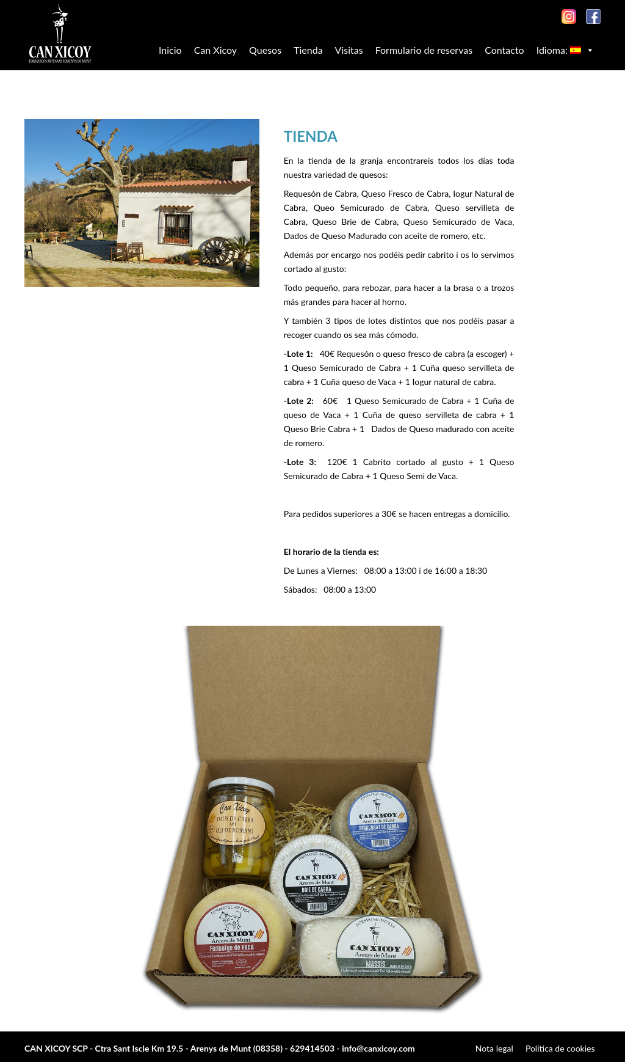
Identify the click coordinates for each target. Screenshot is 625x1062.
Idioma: (565, 50)
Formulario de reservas (424, 50)
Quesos (265, 50)
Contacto (504, 50)
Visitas (349, 50)
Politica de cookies (560, 1048)
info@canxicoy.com (378, 1048)
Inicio (170, 50)
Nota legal (494, 1048)
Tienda (308, 50)
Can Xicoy (215, 50)
